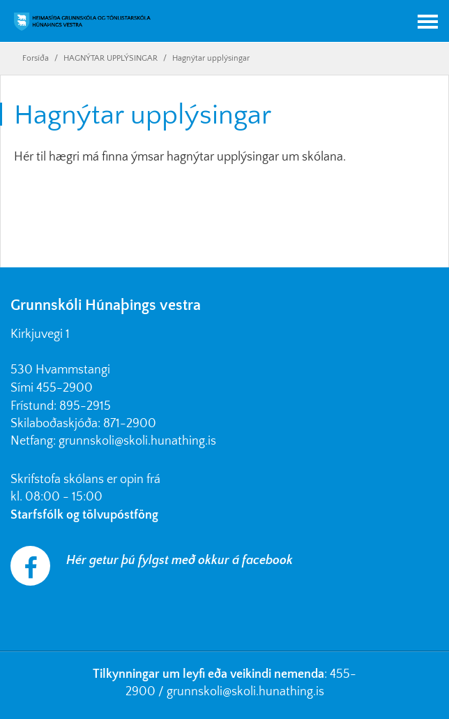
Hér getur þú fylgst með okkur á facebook (179, 561)
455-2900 (64, 388)
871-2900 (129, 424)
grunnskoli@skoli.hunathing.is (137, 441)
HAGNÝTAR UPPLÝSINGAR (110, 58)
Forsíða (35, 58)
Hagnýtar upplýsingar (211, 58)
